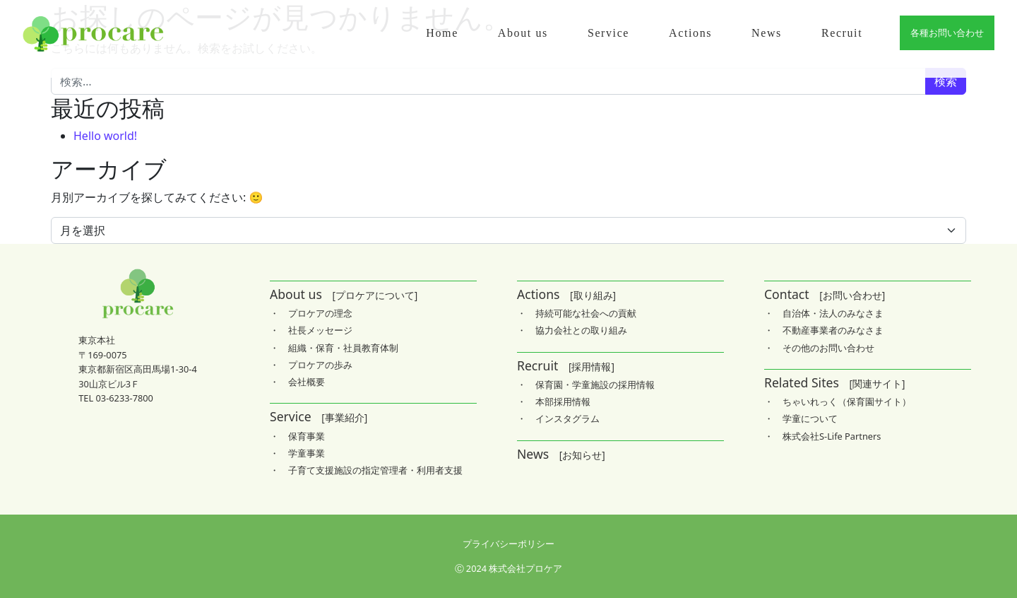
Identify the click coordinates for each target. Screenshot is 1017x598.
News (766, 33)
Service (608, 33)
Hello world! (105, 135)
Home (442, 33)
